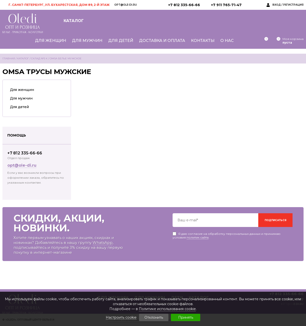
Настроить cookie (121, 317)
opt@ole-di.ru (125, 4)
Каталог (74, 20)
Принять (185, 317)
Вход (276, 4)
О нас (227, 40)
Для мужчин (87, 40)
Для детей (120, 40)
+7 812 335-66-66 (184, 5)
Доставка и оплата (162, 40)
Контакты (202, 40)
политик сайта (198, 237)
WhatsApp (103, 242)
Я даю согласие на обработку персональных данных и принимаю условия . (227, 234)
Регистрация (293, 4)
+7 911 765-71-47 (226, 5)
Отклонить (153, 317)
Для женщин (50, 40)
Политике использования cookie (167, 309)
